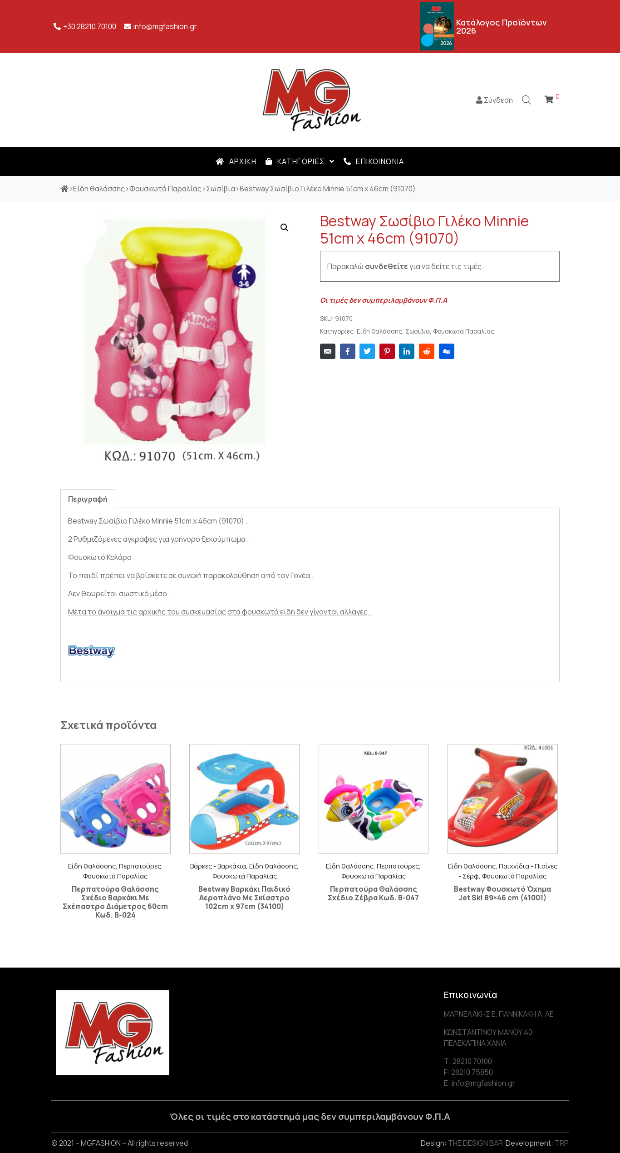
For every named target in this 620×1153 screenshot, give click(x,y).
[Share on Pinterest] (387, 351)
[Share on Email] (327, 351)
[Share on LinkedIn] (406, 351)
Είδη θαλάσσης (379, 331)
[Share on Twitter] (367, 351)
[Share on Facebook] (347, 351)
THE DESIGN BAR (475, 1143)
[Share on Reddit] (426, 351)
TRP (562, 1143)
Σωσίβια (417, 331)
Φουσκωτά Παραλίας (463, 331)
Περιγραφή (88, 499)
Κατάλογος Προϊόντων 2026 (501, 26)
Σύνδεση (494, 100)
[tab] (87, 498)
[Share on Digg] (446, 351)
